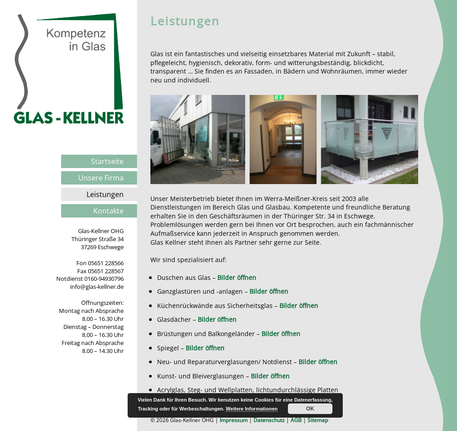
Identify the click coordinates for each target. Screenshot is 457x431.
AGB (296, 420)
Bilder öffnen (236, 277)
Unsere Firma (101, 178)
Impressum (234, 420)
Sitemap (317, 420)
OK (310, 409)
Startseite (107, 161)
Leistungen (105, 194)
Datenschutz (269, 420)
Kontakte (108, 211)
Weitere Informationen (252, 408)
